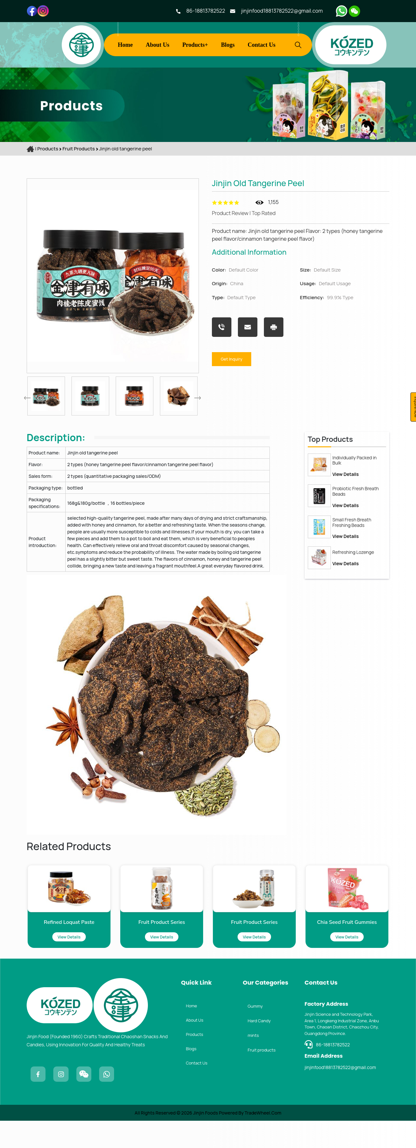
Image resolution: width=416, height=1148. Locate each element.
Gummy (257, 1030)
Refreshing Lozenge (353, 584)
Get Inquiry (237, 358)
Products (47, 148)
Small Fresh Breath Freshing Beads (351, 554)
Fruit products (79, 148)
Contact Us (262, 45)
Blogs (228, 45)
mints (254, 1061)
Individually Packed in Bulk (354, 492)
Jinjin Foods (205, 1140)
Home (125, 45)
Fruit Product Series (130, 940)
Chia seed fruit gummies (315, 940)
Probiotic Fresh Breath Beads (355, 523)
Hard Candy (262, 1046)
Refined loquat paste (37, 940)
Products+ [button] (195, 45)
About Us (158, 45)
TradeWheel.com (263, 1140)
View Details (345, 506)
